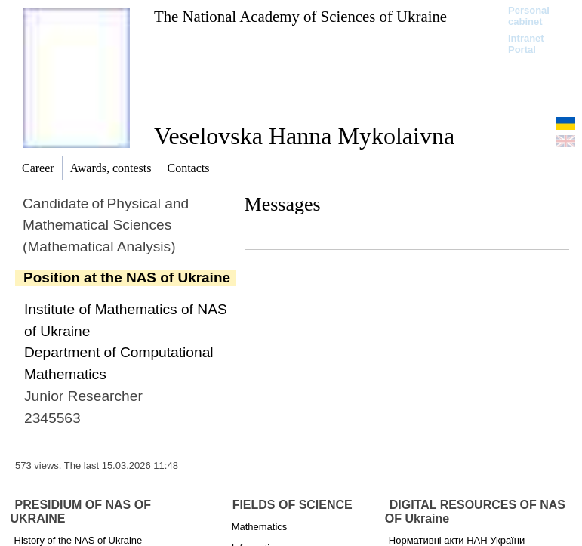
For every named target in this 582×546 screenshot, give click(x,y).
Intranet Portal (526, 43)
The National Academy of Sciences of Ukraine (300, 16)
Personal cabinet (529, 16)
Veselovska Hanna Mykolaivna (304, 136)
